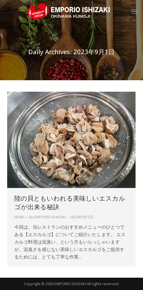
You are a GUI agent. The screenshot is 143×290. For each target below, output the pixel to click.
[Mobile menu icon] (134, 12)
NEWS (19, 217)
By (47, 217)
